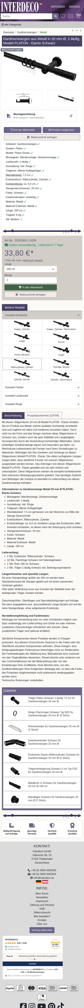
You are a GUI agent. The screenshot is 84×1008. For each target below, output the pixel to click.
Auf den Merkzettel (22, 130)
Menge (8, 275)
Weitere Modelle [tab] (15, 307)
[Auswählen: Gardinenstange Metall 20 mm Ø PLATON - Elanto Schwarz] (22, 364)
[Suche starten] (55, 16)
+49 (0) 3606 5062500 (43, 870)
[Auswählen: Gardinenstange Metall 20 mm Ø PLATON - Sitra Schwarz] (61, 339)
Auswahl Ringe (42, 404)
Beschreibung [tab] (13, 415)
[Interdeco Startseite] (20, 6)
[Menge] (30, 280)
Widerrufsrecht (42, 912)
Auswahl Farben (42, 387)
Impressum (42, 901)
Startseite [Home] (8, 32)
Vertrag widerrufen (42, 930)
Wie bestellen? (42, 916)
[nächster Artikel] (80, 30)
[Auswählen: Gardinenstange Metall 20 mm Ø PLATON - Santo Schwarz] (22, 326)
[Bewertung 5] (36, 959)
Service (74, 6)
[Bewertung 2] (30, 959)
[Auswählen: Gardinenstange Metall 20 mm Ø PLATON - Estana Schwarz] (61, 326)
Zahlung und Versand (42, 905)
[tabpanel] (42, 553)
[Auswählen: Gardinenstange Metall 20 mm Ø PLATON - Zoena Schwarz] (61, 376)
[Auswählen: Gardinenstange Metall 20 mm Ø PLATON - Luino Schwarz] (61, 351)
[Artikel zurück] (72, 30)
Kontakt (42, 920)
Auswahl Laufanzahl (42, 395)
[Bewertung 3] (32, 959)
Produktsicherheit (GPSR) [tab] (43, 415)
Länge (8, 264)
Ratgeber (58, 6)
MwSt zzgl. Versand (33, 260)
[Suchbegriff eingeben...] (26, 16)
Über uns (42, 924)
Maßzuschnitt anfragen (42, 137)
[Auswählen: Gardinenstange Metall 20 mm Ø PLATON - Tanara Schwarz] (22, 351)
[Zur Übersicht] (77, 30)
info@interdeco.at (44, 878)
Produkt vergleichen (61, 130)
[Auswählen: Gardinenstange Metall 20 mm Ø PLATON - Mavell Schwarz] (22, 376)
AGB (42, 908)
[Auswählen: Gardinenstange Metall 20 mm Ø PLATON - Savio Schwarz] (22, 339)
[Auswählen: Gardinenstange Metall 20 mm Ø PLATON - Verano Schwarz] (61, 364)
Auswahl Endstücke (42, 315)
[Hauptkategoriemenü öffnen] (11, 24)
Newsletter (42, 897)
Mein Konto (42, 893)
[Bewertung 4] (34, 959)
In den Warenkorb (31, 287)
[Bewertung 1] (29, 959)
